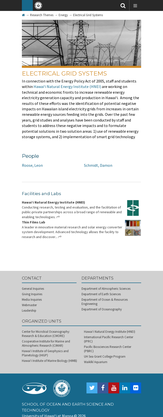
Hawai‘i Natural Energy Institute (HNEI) (67, 86)
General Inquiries (33, 289)
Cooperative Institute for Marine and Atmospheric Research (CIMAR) (46, 343)
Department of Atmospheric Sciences (106, 289)
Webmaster (29, 305)
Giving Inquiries (32, 294)
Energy (63, 15)
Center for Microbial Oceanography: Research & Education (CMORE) (46, 334)
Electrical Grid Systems (88, 15)
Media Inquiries (32, 299)
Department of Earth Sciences (101, 294)
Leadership (29, 310)
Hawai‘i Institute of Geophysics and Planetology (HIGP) (45, 353)
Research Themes (41, 15)
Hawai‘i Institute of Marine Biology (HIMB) (49, 361)
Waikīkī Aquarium (95, 362)
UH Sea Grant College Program (104, 356)
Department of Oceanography (102, 309)
